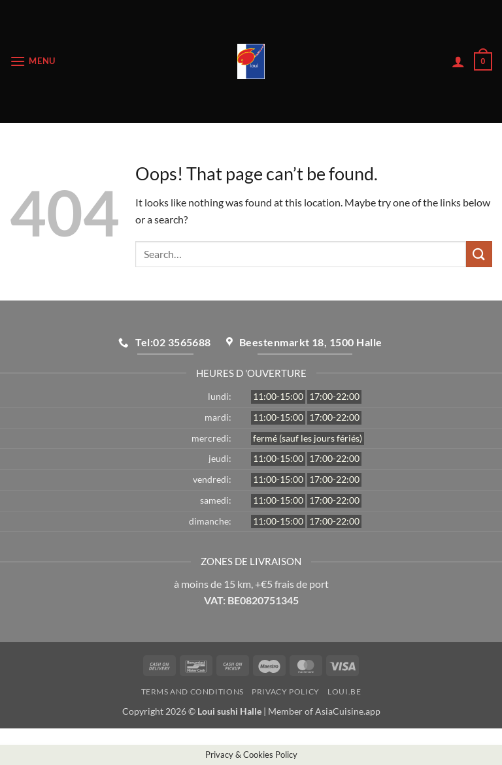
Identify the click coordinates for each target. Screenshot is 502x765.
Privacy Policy (286, 691)
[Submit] (479, 254)
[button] (33, 61)
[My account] (458, 61)
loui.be (344, 691)
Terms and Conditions (192, 691)
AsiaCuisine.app (347, 711)
